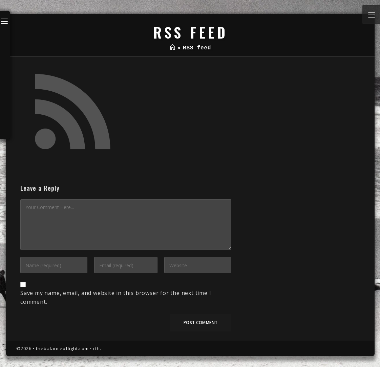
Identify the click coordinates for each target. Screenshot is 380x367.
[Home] (172, 48)
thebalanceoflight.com (62, 348)
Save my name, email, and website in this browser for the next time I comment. (115, 297)
